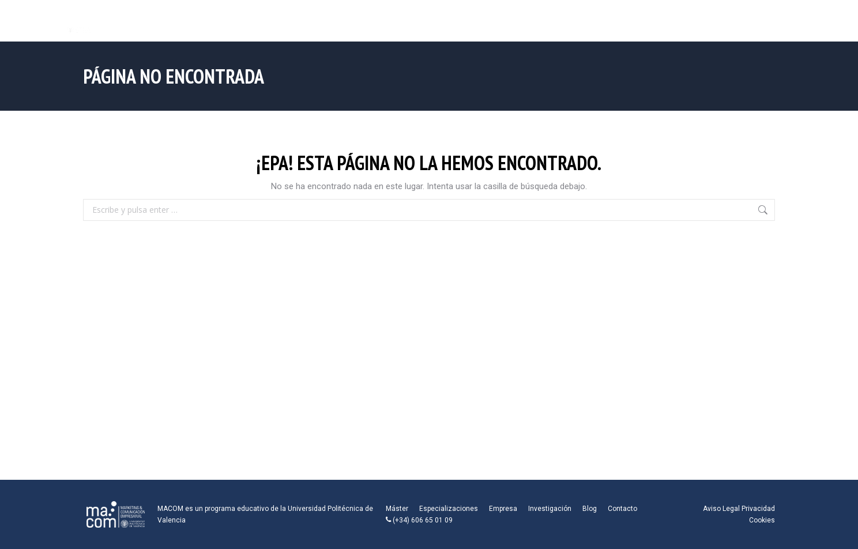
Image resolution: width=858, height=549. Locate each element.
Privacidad (758, 509)
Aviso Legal (721, 509)
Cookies (762, 520)
